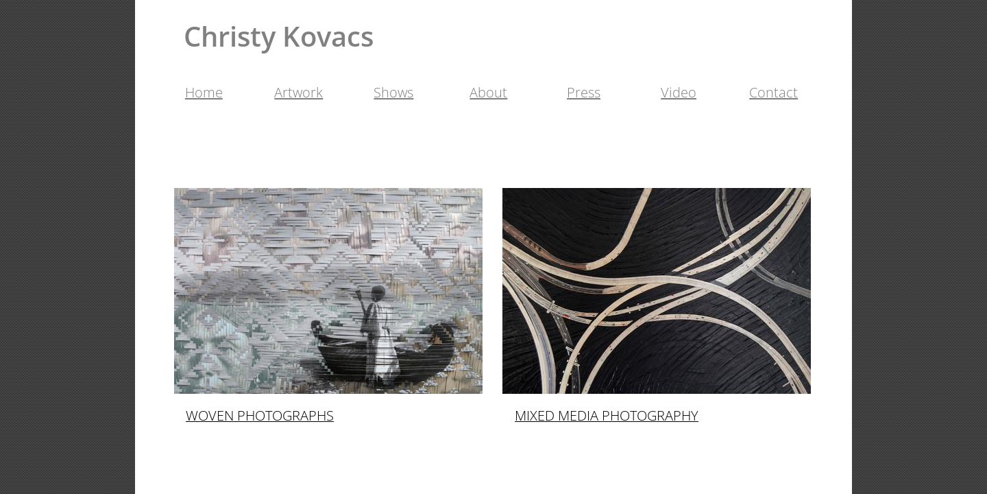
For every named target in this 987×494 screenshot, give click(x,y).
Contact (773, 92)
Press (583, 92)
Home (204, 92)
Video (678, 92)
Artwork (298, 92)
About (488, 92)
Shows (393, 92)
